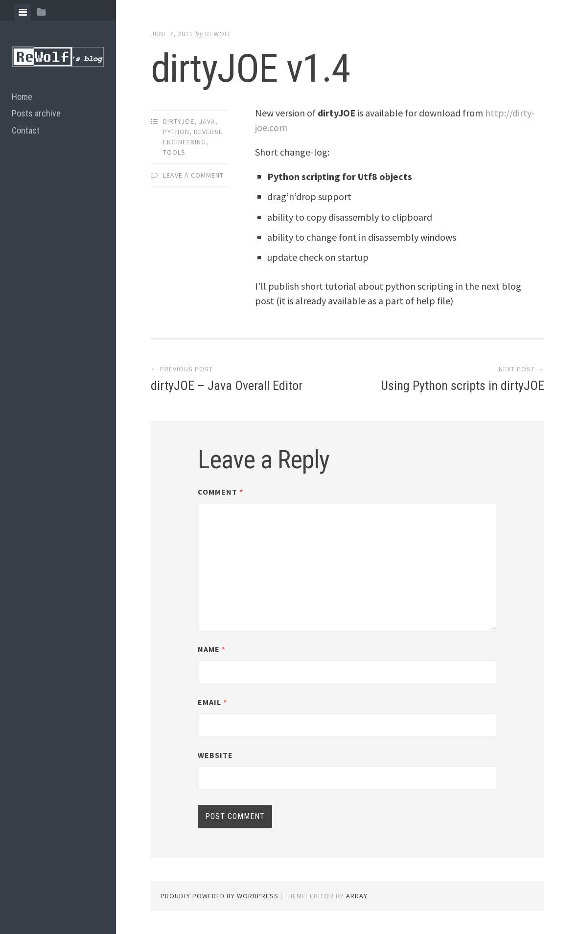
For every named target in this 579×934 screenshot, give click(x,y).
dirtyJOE (178, 121)
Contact (26, 130)
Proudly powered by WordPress (219, 895)
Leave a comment (193, 175)
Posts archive (36, 113)
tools (174, 152)
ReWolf (218, 33)
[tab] (23, 12)
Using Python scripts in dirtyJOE (462, 385)
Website (215, 755)
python (176, 131)
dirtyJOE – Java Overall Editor (226, 385)
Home (22, 96)
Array (357, 895)
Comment (220, 492)
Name (212, 649)
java (207, 121)
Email (212, 702)
